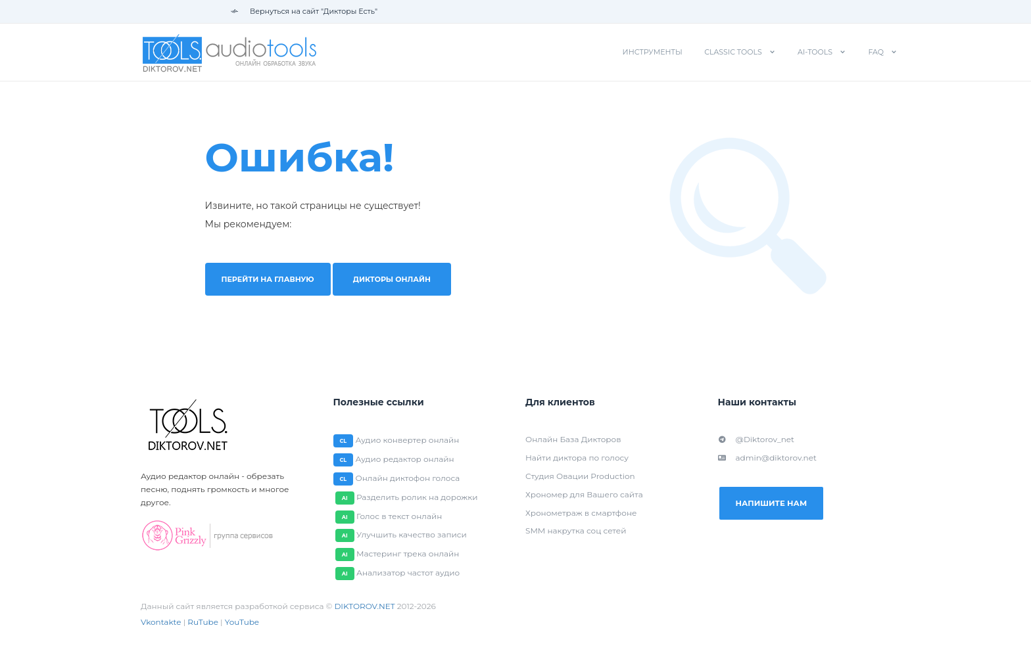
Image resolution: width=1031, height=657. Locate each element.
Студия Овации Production (580, 476)
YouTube (242, 622)
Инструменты (653, 52)
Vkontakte (161, 622)
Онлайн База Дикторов (573, 439)
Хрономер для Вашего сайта (584, 494)
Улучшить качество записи (409, 535)
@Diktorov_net (756, 439)
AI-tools (815, 52)
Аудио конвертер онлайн (408, 440)
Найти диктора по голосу (577, 458)
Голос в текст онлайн (397, 516)
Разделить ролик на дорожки (415, 497)
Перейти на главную (272, 279)
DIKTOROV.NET (364, 607)
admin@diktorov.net (767, 458)
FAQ (876, 52)
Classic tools (733, 52)
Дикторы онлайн (400, 279)
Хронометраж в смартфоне (580, 513)
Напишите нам (776, 504)
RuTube (202, 622)
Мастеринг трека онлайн (405, 554)
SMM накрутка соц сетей (575, 531)
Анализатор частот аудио (406, 573)
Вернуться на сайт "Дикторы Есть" (304, 11)
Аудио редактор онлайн (405, 459)
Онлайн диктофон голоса (408, 478)
